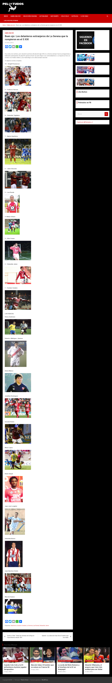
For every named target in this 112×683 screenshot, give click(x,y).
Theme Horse (24, 680)
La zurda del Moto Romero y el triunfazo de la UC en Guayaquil (68, 667)
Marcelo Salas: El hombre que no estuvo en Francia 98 (42, 666)
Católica (74, 16)
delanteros (14, 625)
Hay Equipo (54, 16)
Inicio (6, 16)
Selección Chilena (30, 16)
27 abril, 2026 (88, 671)
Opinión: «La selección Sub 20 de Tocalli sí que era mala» (55, 636)
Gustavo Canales (21, 625)
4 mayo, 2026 (34, 669)
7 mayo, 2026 (7, 671)
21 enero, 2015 (9, 42)
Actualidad (43, 16)
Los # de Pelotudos (11, 20)
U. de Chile (84, 16)
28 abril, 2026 (61, 671)
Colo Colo (65, 16)
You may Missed (10, 645)
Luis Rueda (36, 625)
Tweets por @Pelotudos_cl (85, 122)
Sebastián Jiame (44, 625)
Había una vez (15, 16)
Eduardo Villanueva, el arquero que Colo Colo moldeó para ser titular (93, 667)
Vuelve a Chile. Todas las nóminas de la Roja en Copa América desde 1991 (20, 636)
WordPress (45, 680)
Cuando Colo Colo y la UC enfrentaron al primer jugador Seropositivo (15, 667)
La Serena (29, 625)
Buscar (106, 114)
